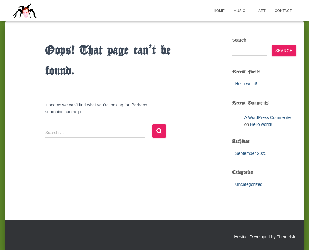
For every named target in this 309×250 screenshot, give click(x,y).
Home (219, 11)
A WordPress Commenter (268, 117)
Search (239, 40)
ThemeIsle (286, 236)
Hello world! (246, 83)
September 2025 (250, 153)
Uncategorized (248, 184)
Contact (283, 11)
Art (262, 11)
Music (241, 11)
